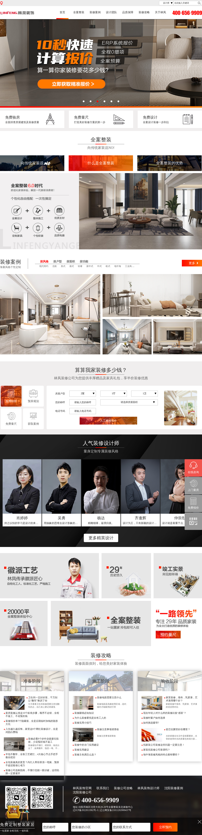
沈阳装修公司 (82, 792)
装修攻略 (144, 12)
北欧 (54, 266)
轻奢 (80, 266)
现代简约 (43, 266)
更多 (192, 263)
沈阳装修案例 (173, 788)
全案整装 (78, 12)
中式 (99, 266)
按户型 (57, 261)
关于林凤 (160, 12)
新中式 (89, 266)
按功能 (84, 261)
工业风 (128, 266)
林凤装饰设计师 (148, 788)
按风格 (44, 261)
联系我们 (102, 788)
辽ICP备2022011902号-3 (85, 810)
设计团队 (111, 12)
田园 (138, 266)
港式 (71, 266)
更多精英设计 (101, 538)
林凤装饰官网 (82, 788)
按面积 (71, 261)
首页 (62, 12)
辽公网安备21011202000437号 (115, 810)
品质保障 (127, 12)
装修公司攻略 (123, 788)
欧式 (108, 266)
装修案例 (95, 12)
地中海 (117, 266)
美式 (63, 266)
